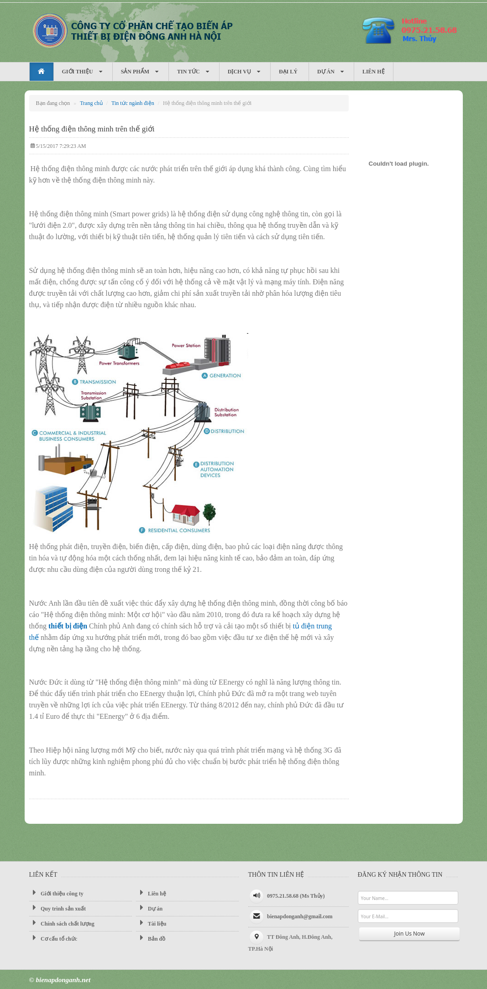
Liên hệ (373, 71)
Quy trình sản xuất (57, 908)
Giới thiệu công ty (56, 893)
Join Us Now (409, 933)
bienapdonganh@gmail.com (300, 916)
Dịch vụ (245, 71)
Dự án (331, 71)
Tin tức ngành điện (132, 103)
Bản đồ (150, 938)
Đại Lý (289, 71)
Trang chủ (91, 103)
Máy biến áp (132, 30)
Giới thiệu (83, 71)
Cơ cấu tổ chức (53, 938)
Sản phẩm (140, 71)
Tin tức (194, 71)
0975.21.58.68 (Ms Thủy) (296, 896)
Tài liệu (151, 923)
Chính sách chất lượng (61, 923)
